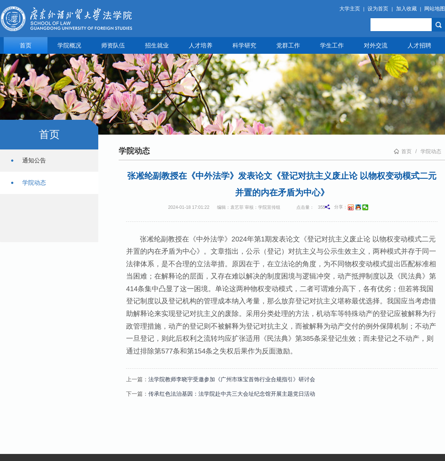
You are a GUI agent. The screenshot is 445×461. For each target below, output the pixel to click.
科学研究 (244, 45)
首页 (26, 45)
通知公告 (34, 160)
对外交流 (376, 45)
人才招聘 (419, 45)
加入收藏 (406, 8)
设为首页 (377, 8)
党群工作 (288, 45)
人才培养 (200, 45)
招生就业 (157, 45)
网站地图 (434, 8)
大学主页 (349, 8)
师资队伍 (113, 45)
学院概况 (69, 45)
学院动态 (34, 183)
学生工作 (332, 45)
